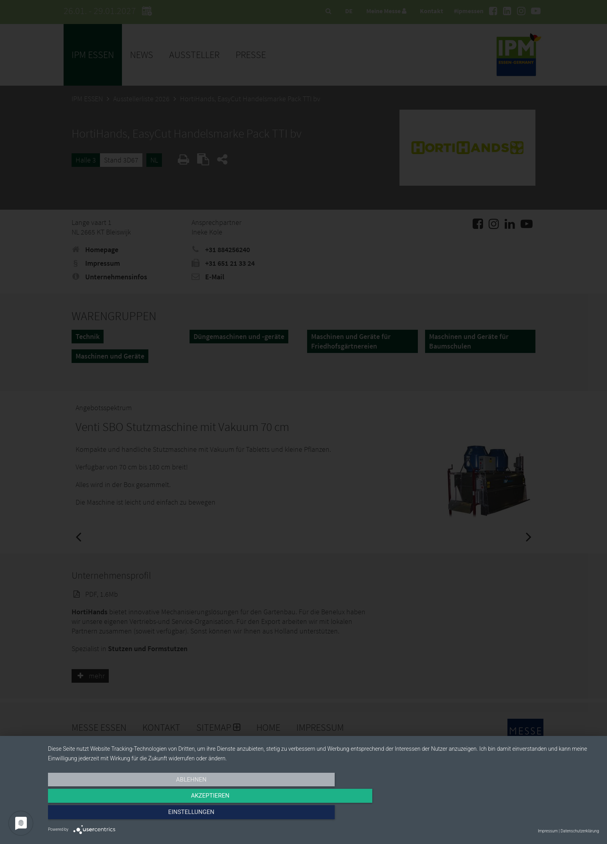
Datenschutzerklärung (580, 831)
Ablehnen (131, 814)
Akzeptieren (323, 814)
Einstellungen (516, 814)
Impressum (548, 831)
